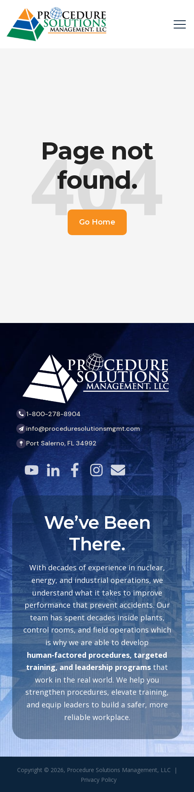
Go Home (97, 222)
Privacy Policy (99, 779)
